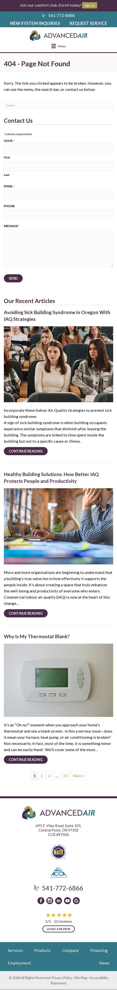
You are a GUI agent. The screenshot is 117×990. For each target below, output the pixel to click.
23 (65, 775)
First (7, 157)
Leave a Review (58, 929)
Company (70, 950)
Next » (78, 775)
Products (42, 950)
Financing (98, 950)
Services (15, 950)
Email (9, 186)
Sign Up (90, 5)
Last (7, 174)
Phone (9, 206)
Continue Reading (28, 451)
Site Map (80, 978)
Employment (19, 962)
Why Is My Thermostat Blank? (37, 636)
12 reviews (63, 921)
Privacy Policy (61, 978)
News (104, 962)
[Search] (58, 105)
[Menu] (58, 46)
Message (12, 226)
